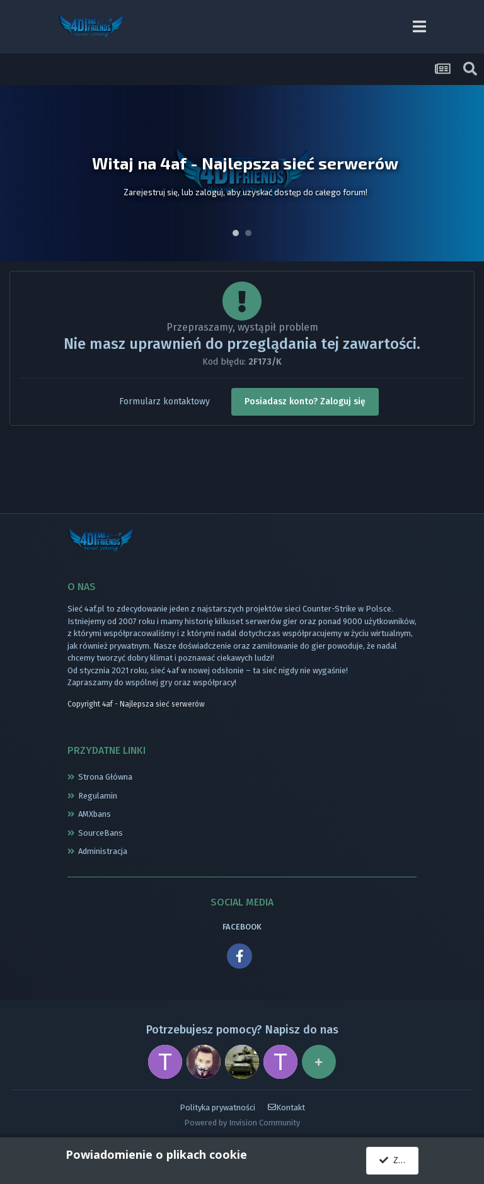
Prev (16, 173)
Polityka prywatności (217, 1107)
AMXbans (94, 814)
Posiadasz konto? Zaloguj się (305, 401)
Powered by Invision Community (242, 1122)
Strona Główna (105, 777)
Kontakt (286, 1107)
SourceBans (100, 833)
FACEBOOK (242, 926)
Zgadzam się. (398, 1160)
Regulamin (97, 795)
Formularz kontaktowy (164, 401)
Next (468, 173)
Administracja (102, 851)
